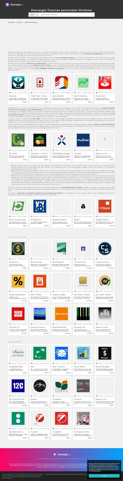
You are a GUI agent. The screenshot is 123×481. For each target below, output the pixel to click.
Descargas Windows (61, 474)
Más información (96, 471)
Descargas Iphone (72, 474)
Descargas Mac (81, 474)
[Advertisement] (59, 39)
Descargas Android (50, 474)
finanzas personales (23, 92)
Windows (13, 92)
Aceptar (104, 475)
